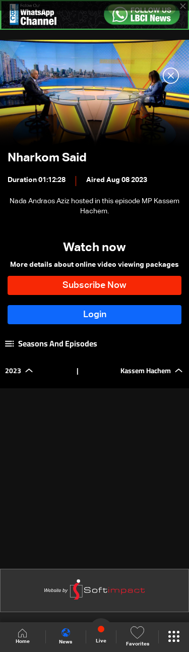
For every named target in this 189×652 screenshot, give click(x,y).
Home (23, 636)
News (65, 636)
